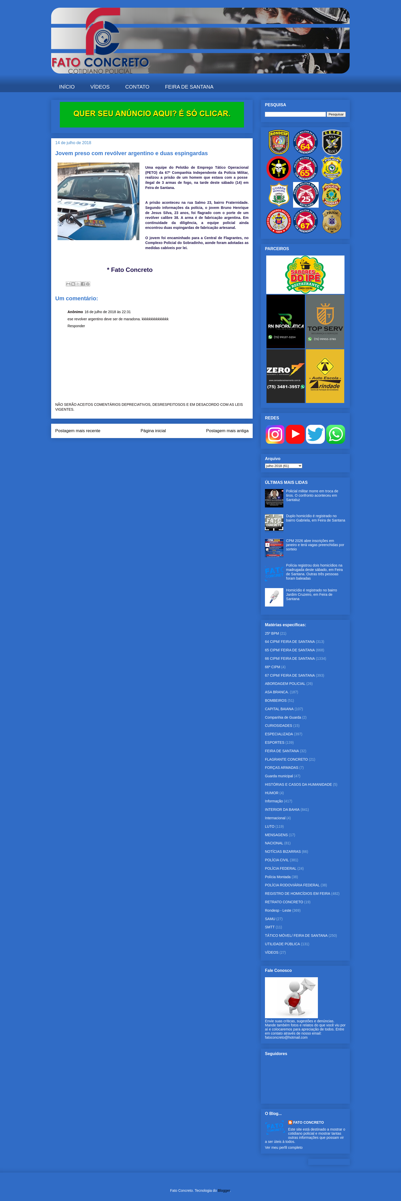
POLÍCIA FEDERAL (280, 868)
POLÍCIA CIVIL (277, 860)
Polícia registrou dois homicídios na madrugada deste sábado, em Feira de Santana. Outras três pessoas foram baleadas (314, 571)
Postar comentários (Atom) (159, 448)
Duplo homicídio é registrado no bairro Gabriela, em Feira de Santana (315, 518)
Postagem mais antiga (227, 430)
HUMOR (272, 793)
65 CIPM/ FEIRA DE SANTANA (290, 650)
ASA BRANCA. (277, 692)
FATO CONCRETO (308, 1122)
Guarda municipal (279, 776)
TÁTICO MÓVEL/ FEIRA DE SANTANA (296, 935)
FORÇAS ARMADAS (281, 768)
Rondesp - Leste (278, 910)
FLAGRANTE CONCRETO (286, 759)
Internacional (275, 818)
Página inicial (153, 430)
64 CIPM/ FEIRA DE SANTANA (290, 642)
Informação (274, 801)
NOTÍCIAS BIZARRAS (283, 851)
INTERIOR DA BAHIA (282, 809)
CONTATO (137, 87)
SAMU (270, 919)
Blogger (224, 1190)
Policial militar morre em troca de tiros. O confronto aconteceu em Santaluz (312, 495)
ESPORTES (274, 742)
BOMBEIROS (276, 700)
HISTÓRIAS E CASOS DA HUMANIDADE (298, 784)
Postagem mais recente (77, 430)
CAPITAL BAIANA (279, 709)
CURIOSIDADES (278, 726)
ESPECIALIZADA (279, 734)
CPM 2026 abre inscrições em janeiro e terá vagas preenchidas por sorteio (315, 545)
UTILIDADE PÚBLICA (282, 944)
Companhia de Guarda (283, 717)
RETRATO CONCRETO (284, 902)
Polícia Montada (278, 877)
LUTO (269, 826)
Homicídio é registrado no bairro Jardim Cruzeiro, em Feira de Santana (311, 594)
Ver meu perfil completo (284, 1147)
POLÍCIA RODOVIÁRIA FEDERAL (292, 885)
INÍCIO (67, 87)
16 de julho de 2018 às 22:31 (108, 312)
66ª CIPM (272, 667)
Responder (76, 326)
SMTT (270, 927)
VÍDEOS (100, 87)
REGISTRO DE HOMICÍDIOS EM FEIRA (297, 893)
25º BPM (272, 633)
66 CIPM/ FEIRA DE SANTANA (290, 658)
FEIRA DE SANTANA (189, 87)
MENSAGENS (276, 835)
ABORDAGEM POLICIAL (285, 684)
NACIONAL (274, 843)
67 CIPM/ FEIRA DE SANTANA (290, 675)
